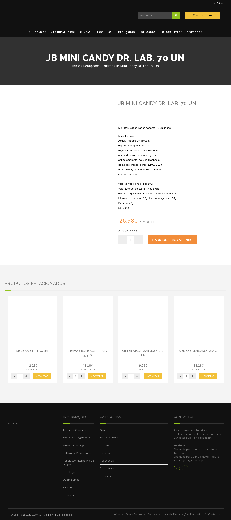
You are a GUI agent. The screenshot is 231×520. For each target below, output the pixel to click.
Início (76, 66)
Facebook (69, 487)
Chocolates (107, 468)
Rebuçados (107, 460)
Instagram (69, 495)
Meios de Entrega (74, 445)
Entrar (219, 3)
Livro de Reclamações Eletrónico (183, 514)
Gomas (104, 430)
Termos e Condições (75, 430)
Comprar (42, 376)
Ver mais (13, 423)
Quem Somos (71, 479)
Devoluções (70, 472)
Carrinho (202, 15)
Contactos (214, 514)
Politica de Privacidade (77, 453)
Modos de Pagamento (76, 437)
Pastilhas (105, 453)
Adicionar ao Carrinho (172, 240)
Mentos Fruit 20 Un (32, 351)
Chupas (104, 445)
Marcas (152, 514)
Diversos (105, 476)
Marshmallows (109, 437)
